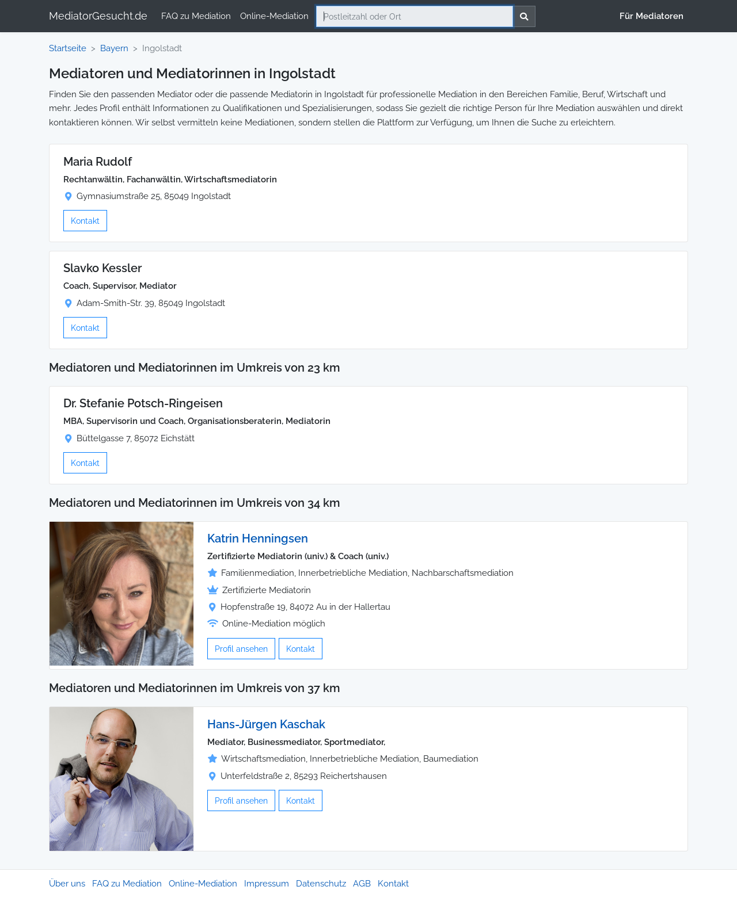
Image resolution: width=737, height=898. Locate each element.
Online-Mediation (274, 16)
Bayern (114, 48)
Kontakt (85, 221)
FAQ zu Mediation (196, 16)
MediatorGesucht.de (98, 16)
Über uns (67, 883)
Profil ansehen (241, 649)
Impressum (266, 883)
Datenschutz (321, 883)
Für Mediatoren (651, 16)
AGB (362, 883)
